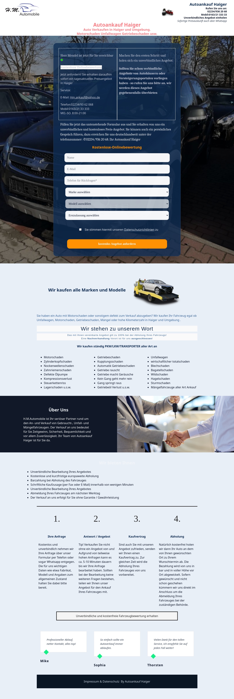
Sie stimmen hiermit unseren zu (121, 230)
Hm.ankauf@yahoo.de (85, 97)
